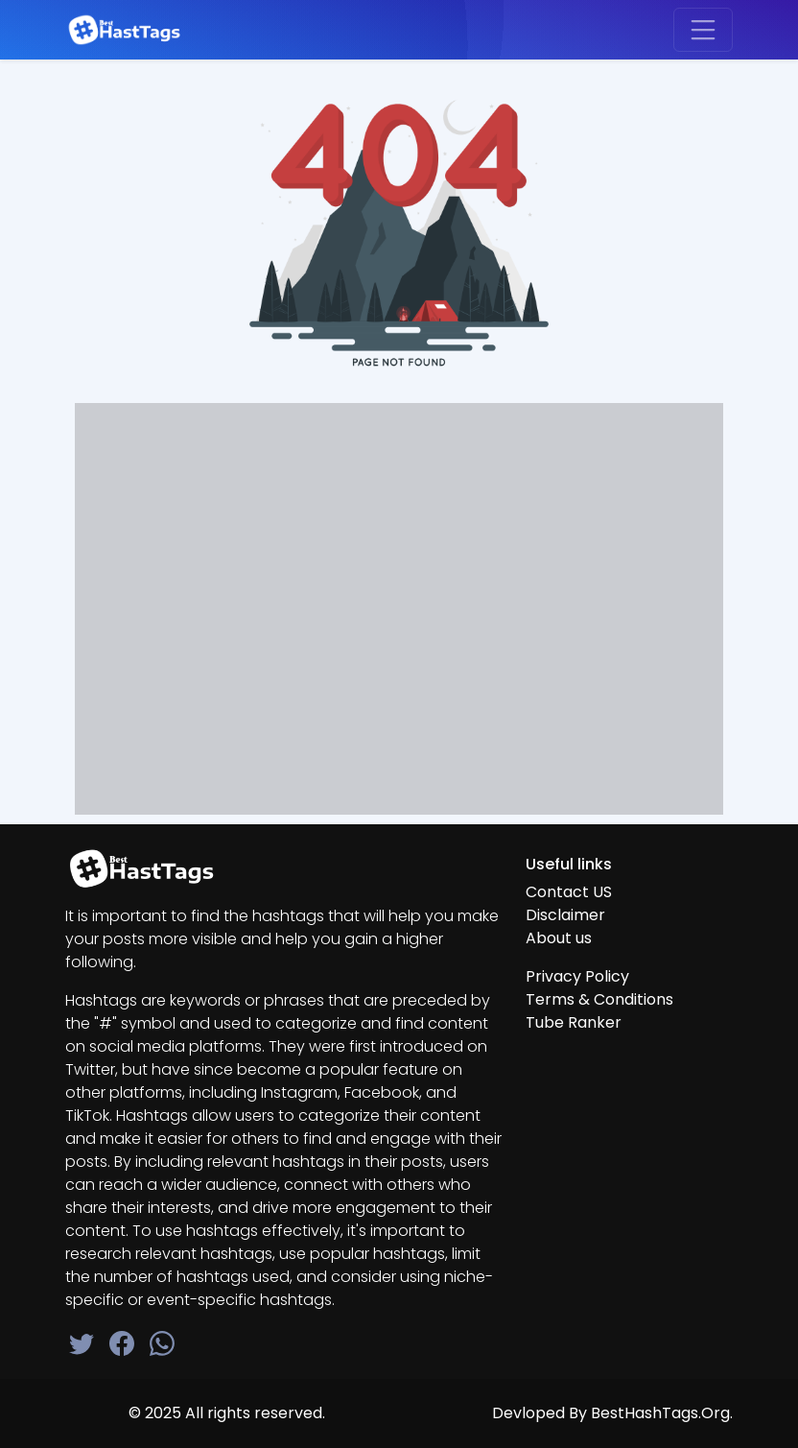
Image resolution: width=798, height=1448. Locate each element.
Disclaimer (565, 915)
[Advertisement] (399, 601)
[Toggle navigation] (703, 30)
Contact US (569, 892)
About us (559, 938)
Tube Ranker (574, 1022)
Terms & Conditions (599, 999)
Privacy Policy (577, 976)
